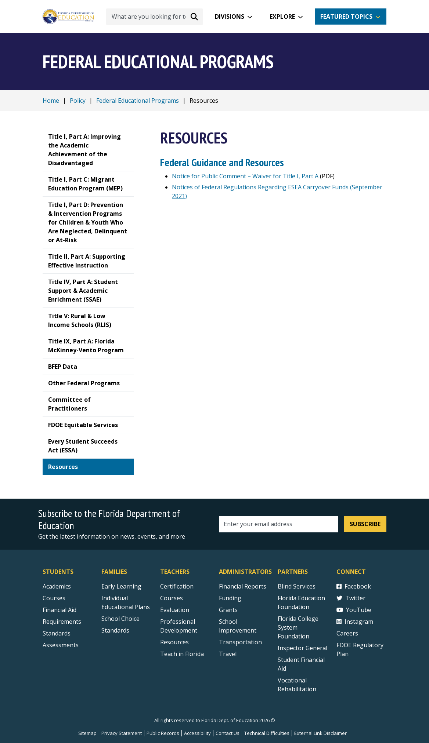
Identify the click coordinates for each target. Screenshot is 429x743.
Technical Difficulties (266, 733)
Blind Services (297, 586)
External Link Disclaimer (320, 733)
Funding (230, 598)
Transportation (240, 642)
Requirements (62, 622)
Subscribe (365, 524)
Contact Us (227, 733)
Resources (174, 642)
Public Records (163, 733)
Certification (177, 586)
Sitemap (87, 733)
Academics (57, 586)
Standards (115, 630)
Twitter (350, 598)
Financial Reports (242, 586)
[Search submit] (194, 16)
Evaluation (174, 610)
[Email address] (278, 524)
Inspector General (302, 648)
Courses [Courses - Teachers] (171, 598)
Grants (228, 610)
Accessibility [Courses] (197, 733)
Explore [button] (282, 16)
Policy (78, 100)
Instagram (354, 622)
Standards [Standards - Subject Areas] (57, 633)
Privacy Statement (121, 733)
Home (51, 100)
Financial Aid (59, 610)
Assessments (61, 645)
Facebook (353, 586)
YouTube (353, 610)
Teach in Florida (182, 654)
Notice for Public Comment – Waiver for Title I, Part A (245, 176)
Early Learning (121, 586)
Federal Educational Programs (137, 100)
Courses (54, 598)
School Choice (120, 619)
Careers (347, 633)
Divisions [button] (229, 16)
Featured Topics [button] (346, 16)
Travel (228, 654)
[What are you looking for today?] (154, 16)
